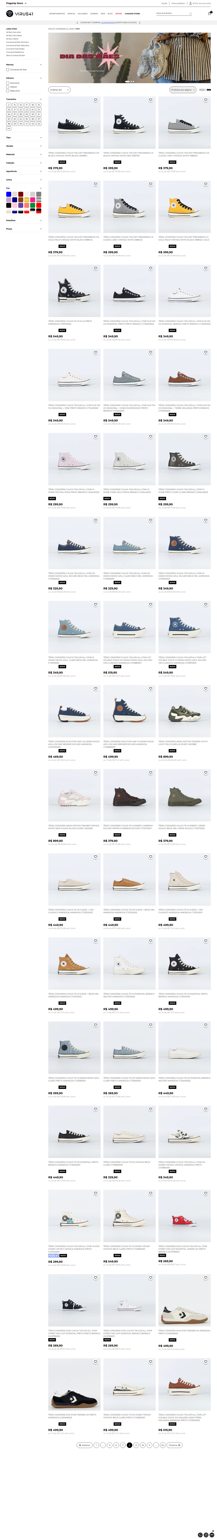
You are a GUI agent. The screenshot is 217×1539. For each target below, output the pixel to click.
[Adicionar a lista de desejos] (95, 100)
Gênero (24, 78)
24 (163, 1445)
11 (149, 1445)
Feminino (14, 83)
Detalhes (24, 220)
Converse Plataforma (15, 52)
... (103, 1445)
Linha (24, 179)
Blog (110, 14)
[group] (129, 58)
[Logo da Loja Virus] (19, 13)
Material (24, 154)
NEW (103, 14)
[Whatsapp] (200, 1535)
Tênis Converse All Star (15, 55)
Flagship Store (16, 3)
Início (51, 29)
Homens (94, 14)
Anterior (84, 1445)
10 (143, 1445)
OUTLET (118, 14)
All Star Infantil (12, 39)
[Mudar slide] (127, 81)
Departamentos (57, 14)
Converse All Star (18, 69)
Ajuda (164, 3)
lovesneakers (108, 22)
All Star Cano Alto (13, 32)
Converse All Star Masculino (17, 45)
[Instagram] (206, 1535)
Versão (24, 146)
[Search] (190, 13)
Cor (24, 188)
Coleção (24, 163)
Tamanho (24, 99)
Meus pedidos (178, 3)
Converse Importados (15, 49)
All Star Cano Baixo (14, 35)
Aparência (24, 171)
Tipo (24, 137)
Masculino (15, 91)
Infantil (13, 87)
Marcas (71, 14)
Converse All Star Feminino (17, 42)
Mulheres (82, 14)
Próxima (174, 1445)
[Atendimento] (212, 1535)
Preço (24, 229)
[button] (77, 23)
